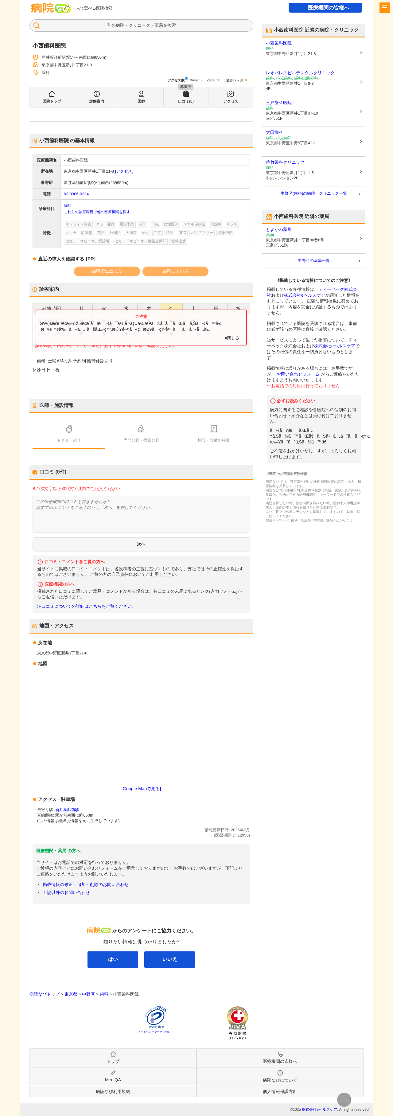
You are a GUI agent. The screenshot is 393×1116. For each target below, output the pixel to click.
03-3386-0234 (76, 194)
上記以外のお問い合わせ (66, 892)
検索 (171, 25)
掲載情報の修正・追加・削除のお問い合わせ (86, 884)
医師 (141, 101)
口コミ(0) (186, 101)
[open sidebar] (384, 7)
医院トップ (52, 101)
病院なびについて (280, 1080)
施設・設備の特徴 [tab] (214, 440)
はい (113, 959)
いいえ (169, 959)
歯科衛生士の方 (107, 270)
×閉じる (232, 338)
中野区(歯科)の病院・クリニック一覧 (314, 193)
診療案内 (96, 101)
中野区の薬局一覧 (314, 260)
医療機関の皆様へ (328, 8)
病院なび (51, 8)
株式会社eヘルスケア (304, 295)
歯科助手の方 (176, 270)
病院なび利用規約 (113, 1091)
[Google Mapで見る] (141, 788)
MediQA (113, 1079)
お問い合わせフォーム (298, 374)
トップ (113, 1061)
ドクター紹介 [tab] (69, 440)
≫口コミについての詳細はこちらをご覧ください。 (86, 606)
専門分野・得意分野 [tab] (141, 440)
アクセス (230, 101)
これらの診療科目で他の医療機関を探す (97, 212)
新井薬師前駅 (67, 809)
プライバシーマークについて (155, 1031)
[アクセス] (124, 171)
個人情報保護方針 (280, 1091)
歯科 (68, 205)
